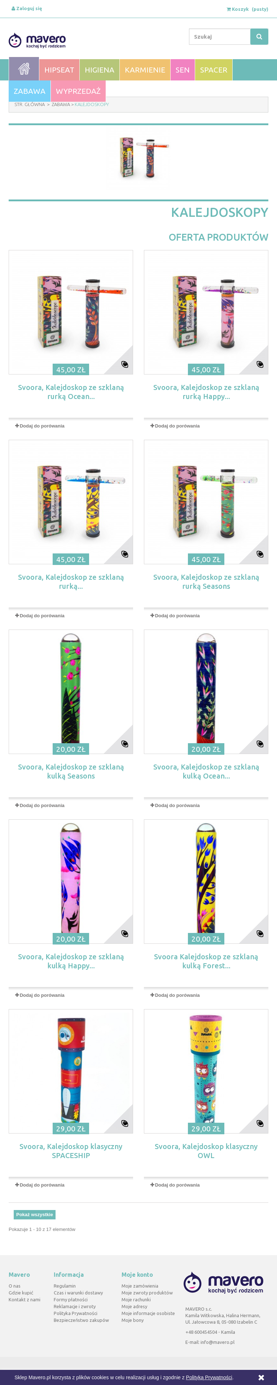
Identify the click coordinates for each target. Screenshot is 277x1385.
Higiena (99, 69)
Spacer (213, 69)
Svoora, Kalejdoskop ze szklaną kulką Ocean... (206, 771)
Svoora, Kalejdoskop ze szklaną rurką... (71, 581)
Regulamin (65, 1285)
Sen (183, 69)
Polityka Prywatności (75, 1313)
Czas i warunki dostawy (78, 1292)
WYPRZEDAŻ (78, 91)
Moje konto (137, 1274)
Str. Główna (29, 104)
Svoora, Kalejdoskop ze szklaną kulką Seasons (71, 771)
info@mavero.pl (217, 1342)
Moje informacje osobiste (148, 1313)
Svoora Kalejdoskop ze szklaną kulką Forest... (206, 961)
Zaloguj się (27, 8)
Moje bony (133, 1320)
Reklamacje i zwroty (75, 1306)
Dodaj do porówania (42, 426)
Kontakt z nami (24, 1299)
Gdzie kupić (21, 1292)
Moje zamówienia (140, 1285)
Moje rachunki (136, 1299)
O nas (15, 1285)
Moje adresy (134, 1306)
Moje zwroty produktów (147, 1292)
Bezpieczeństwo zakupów (81, 1320)
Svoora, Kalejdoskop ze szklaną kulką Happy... (71, 961)
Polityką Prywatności (209, 1377)
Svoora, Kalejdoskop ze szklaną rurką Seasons (206, 581)
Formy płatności (71, 1299)
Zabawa (29, 91)
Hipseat (59, 69)
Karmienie (145, 69)
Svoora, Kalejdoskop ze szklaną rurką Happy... (206, 391)
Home (24, 68)
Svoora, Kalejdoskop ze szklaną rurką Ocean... (71, 391)
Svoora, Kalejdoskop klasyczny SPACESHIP (70, 1151)
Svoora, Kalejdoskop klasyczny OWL (206, 1151)
